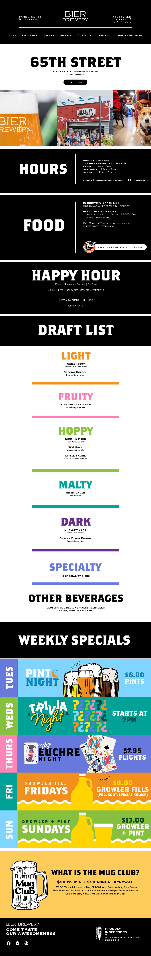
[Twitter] (17, 943)
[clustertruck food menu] (119, 247)
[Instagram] (26, 943)
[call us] (75, 82)
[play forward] (147, 118)
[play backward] (4, 118)
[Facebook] (8, 943)
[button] (130, 35)
